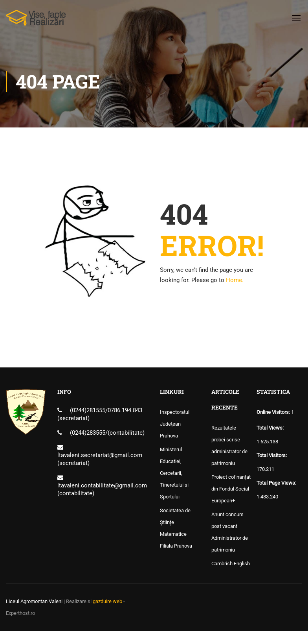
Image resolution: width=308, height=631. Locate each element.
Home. (235, 280)
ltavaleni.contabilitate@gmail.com (102, 485)
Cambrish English (230, 563)
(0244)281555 (87, 410)
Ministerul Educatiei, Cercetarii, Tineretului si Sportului (174, 473)
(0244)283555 (87, 432)
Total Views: (271, 428)
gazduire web (107, 601)
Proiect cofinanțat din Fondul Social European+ (231, 489)
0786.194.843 (125, 410)
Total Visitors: (272, 455)
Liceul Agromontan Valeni (34, 601)
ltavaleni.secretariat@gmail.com (99, 455)
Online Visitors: (274, 412)
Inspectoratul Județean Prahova (174, 424)
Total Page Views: (277, 483)
